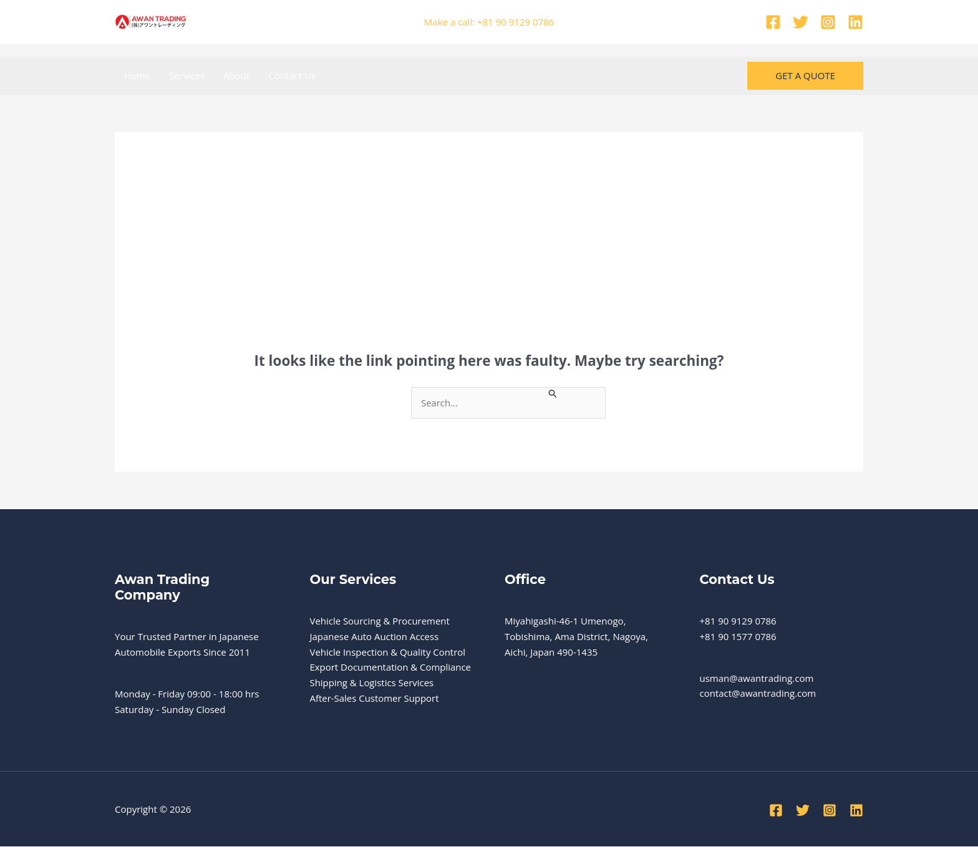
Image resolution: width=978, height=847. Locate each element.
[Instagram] (828, 22)
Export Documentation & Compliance (391, 667)
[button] (805, 76)
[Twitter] (800, 22)
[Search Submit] (556, 392)
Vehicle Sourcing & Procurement (380, 621)
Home (137, 75)
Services (187, 75)
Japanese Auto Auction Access (375, 636)
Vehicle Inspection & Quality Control (388, 652)
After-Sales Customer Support (375, 698)
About (236, 75)
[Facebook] (773, 22)
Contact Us (292, 75)
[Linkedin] (855, 22)
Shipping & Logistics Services (372, 682)
